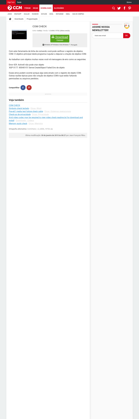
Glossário (59, 8)
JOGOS (10, 14)
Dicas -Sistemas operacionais (58, 111)
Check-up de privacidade (20, 114)
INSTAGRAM (59, 14)
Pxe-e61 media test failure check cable (26, 111)
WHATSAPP (17, 14)
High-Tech (11, 2)
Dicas (35, 8)
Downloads (46, 8)
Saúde (19, 2)
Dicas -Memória (36, 123)
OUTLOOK (44, 14)
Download (60, 38)
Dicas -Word (36, 108)
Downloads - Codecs (25, 120)
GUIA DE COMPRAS (78, 14)
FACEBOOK (35, 14)
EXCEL (51, 14)
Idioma (129, 2)
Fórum (27, 8)
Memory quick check (18, 123)
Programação (32, 19)
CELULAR (26, 14)
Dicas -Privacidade (40, 114)
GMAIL (68, 14)
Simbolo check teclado (19, 108)
